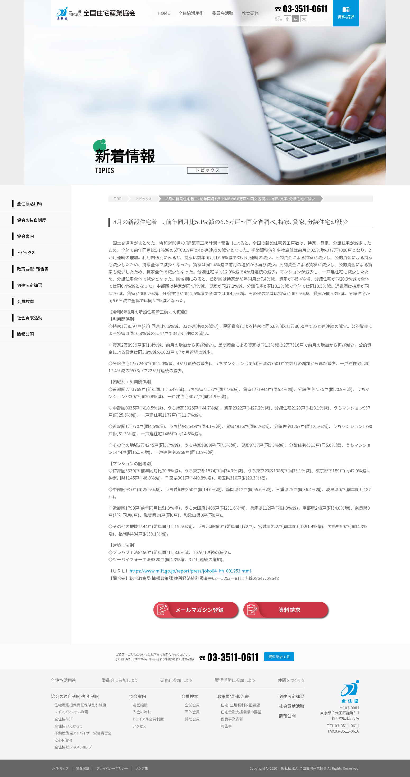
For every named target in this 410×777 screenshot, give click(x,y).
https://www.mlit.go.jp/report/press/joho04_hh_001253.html (190, 570)
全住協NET (63, 719)
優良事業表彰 (232, 719)
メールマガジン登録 (188, 610)
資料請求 (272, 610)
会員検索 (189, 696)
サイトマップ (60, 768)
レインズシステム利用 (71, 711)
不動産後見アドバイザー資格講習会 (83, 733)
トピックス (144, 198)
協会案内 (137, 696)
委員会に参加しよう (120, 680)
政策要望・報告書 (233, 696)
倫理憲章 (82, 768)
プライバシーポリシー (112, 768)
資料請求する (279, 656)
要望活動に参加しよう (235, 680)
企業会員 (192, 705)
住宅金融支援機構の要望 (241, 711)
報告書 (226, 726)
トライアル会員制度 (148, 719)
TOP (117, 198)
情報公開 (287, 716)
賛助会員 (192, 719)
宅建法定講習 (291, 696)
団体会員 (192, 711)
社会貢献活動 (291, 706)
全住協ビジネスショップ (73, 747)
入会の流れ (142, 711)
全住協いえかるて (68, 726)
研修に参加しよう (176, 680)
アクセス (139, 726)
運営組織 (140, 705)
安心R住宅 (63, 740)
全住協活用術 (63, 680)
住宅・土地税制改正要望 (240, 705)
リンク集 (141, 768)
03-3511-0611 (305, 8)
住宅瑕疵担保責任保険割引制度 (80, 705)
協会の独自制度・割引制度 (75, 696)
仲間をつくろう (291, 680)
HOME (164, 13)
